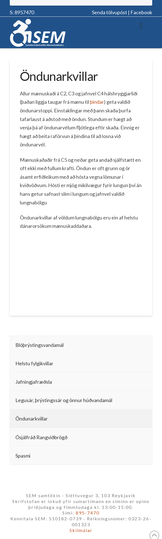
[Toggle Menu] (141, 25)
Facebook (141, 12)
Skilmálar (81, 530)
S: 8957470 (22, 12)
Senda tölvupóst (109, 12)
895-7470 (87, 512)
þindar (97, 102)
